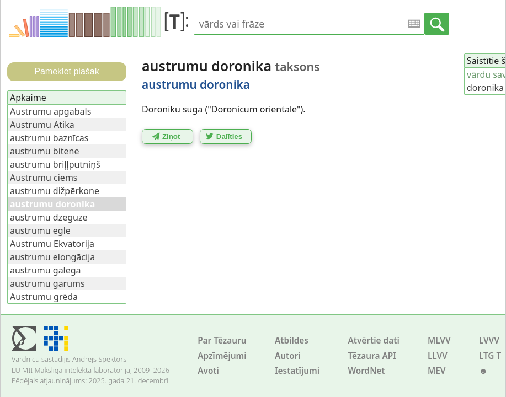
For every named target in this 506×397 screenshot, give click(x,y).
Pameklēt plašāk (66, 71)
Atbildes (291, 340)
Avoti (208, 371)
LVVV (489, 340)
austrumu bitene (44, 151)
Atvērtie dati (373, 340)
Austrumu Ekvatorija (52, 244)
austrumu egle (40, 230)
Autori (288, 356)
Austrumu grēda (44, 297)
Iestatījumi (297, 371)
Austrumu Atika (42, 125)
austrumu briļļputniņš (55, 164)
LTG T (490, 356)
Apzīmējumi (222, 356)
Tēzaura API (372, 356)
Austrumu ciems (44, 177)
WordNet (366, 371)
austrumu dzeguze (48, 217)
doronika (485, 88)
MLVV (439, 340)
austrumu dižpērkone (54, 191)
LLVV (438, 356)
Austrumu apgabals (50, 111)
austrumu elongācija (52, 257)
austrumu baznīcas (49, 138)
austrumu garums (47, 283)
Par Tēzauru (222, 340)
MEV (437, 371)
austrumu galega (45, 270)
